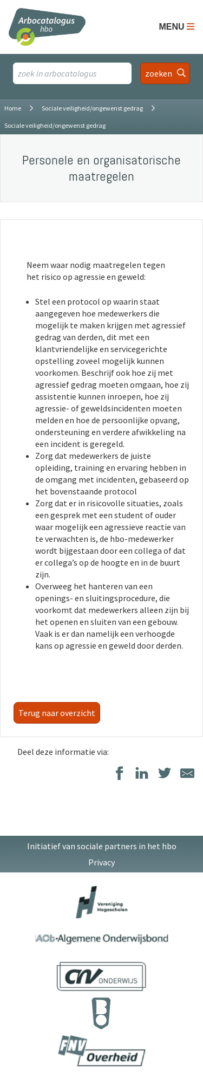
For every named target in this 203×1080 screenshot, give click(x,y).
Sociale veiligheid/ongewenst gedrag (92, 108)
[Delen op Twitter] (165, 774)
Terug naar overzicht (56, 712)
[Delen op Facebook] (119, 774)
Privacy (101, 862)
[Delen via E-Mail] (187, 774)
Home (12, 108)
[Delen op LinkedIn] (142, 774)
